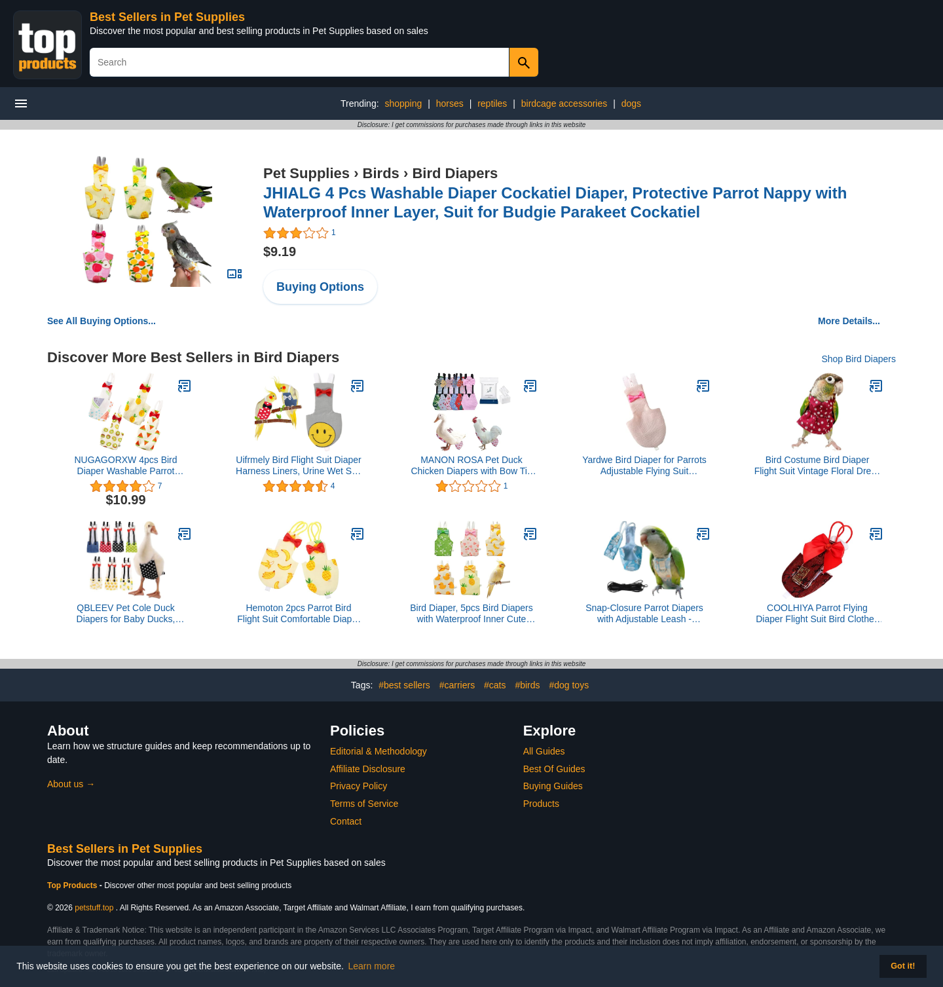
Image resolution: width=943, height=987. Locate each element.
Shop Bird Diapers (858, 359)
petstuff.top (94, 907)
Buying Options (320, 286)
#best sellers (404, 685)
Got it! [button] (903, 966)
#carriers (457, 685)
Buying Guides (553, 786)
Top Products (73, 885)
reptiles (492, 103)
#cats (495, 685)
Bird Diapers (455, 173)
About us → (71, 784)
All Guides (544, 751)
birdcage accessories (564, 103)
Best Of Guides (554, 769)
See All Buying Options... (101, 321)
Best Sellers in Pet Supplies (167, 17)
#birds (527, 685)
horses (450, 103)
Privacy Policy (358, 786)
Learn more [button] (372, 966)
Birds (381, 173)
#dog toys (569, 685)
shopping (403, 103)
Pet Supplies (306, 173)
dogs (631, 103)
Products (541, 803)
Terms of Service (364, 803)
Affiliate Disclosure (367, 769)
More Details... (849, 321)
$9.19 (279, 251)
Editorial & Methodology (378, 751)
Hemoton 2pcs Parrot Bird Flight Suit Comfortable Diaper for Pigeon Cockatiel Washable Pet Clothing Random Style (298, 614)
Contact (345, 821)
